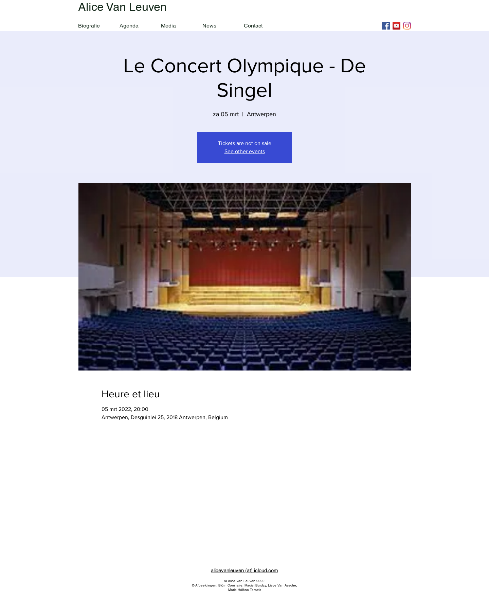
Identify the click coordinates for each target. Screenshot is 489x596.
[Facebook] (386, 26)
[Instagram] (407, 26)
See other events (244, 151)
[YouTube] (396, 26)
